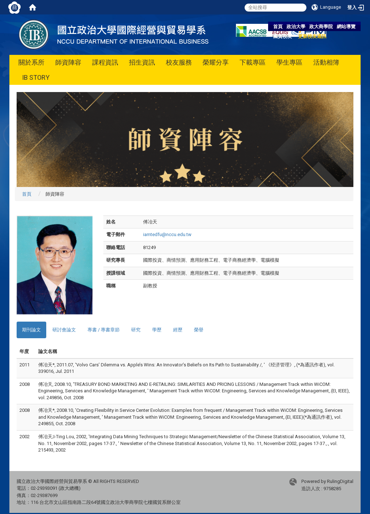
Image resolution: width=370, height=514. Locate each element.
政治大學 (296, 26)
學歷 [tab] (157, 329)
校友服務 (179, 62)
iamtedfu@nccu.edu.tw (167, 234)
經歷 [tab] (177, 329)
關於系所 (31, 62)
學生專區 (289, 62)
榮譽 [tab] (198, 329)
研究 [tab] (136, 329)
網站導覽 (346, 26)
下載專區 (253, 62)
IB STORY (36, 77)
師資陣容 (68, 62)
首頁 (278, 26)
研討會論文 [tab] (64, 329)
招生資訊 (142, 62)
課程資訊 (105, 62)
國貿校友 (282, 36)
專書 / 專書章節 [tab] (103, 329)
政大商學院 (321, 26)
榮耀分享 (216, 62)
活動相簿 (326, 62)
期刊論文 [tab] (31, 329)
